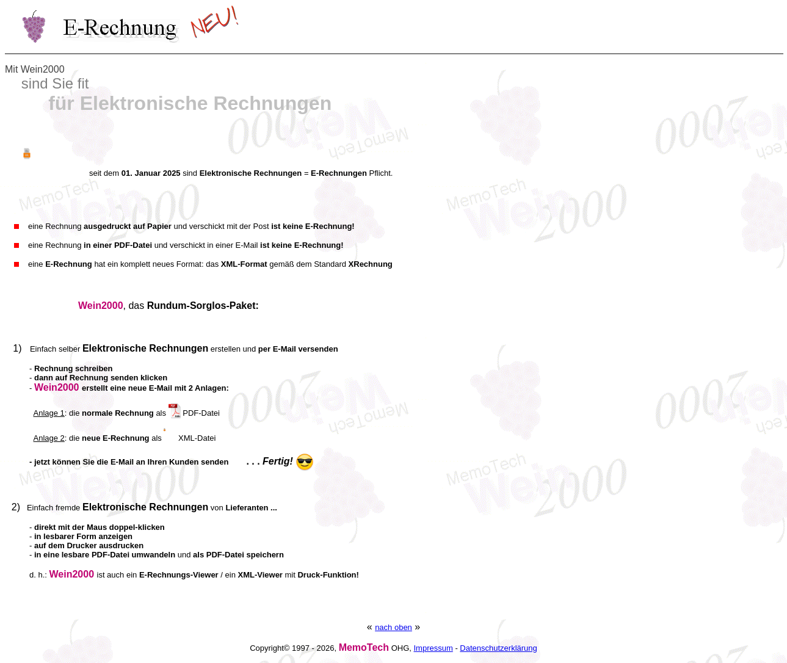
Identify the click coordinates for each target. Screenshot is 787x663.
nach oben (393, 627)
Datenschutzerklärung (498, 648)
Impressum (432, 648)
